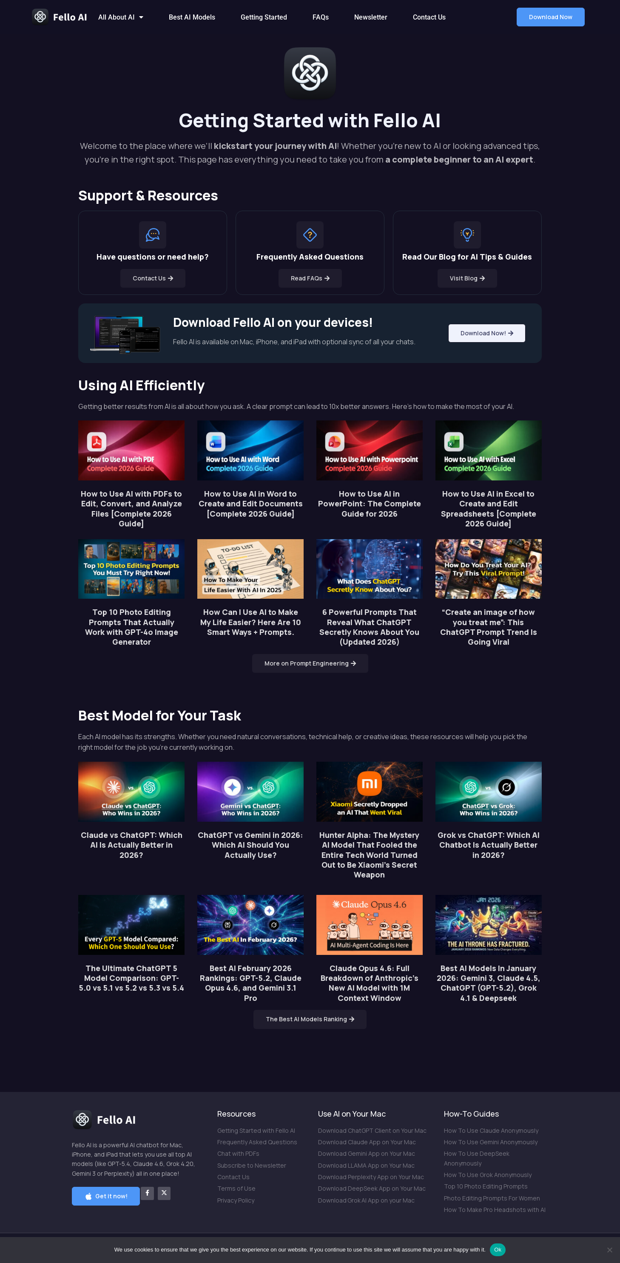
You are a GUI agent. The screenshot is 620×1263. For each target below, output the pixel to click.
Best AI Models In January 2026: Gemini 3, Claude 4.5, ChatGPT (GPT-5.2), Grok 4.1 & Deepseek (488, 983)
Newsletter (370, 17)
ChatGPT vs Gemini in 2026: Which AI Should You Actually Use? (250, 845)
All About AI (120, 17)
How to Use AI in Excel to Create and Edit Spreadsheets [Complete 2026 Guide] (488, 509)
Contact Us (429, 17)
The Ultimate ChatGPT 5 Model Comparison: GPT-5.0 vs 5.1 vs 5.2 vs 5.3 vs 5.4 (131, 978)
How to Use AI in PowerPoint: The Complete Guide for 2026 (369, 504)
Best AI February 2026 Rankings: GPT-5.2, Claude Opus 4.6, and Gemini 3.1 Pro (250, 983)
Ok (497, 1249)
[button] (551, 17)
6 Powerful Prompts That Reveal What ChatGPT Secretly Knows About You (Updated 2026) (369, 627)
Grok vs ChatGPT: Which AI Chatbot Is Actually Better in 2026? (489, 845)
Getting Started (264, 17)
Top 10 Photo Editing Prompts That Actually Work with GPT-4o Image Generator (131, 627)
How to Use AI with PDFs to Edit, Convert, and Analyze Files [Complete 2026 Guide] (131, 509)
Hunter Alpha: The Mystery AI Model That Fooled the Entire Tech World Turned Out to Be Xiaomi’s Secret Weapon (369, 855)
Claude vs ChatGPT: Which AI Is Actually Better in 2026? (131, 845)
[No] (609, 1250)
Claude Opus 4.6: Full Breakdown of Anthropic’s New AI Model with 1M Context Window (369, 983)
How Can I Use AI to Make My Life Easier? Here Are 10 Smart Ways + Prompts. (250, 622)
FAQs (321, 17)
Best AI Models (192, 17)
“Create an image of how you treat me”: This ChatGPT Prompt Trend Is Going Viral (488, 627)
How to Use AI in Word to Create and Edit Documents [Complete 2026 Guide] (251, 504)
